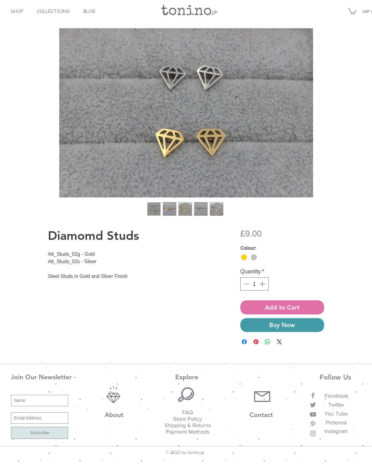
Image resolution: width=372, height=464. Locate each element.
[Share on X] (279, 341)
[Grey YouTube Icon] (313, 414)
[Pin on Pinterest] (256, 341)
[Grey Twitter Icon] (313, 405)
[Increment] (263, 284)
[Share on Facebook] (244, 341)
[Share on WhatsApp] (267, 341)
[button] (16, 11)
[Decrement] (246, 284)
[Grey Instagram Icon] (313, 433)
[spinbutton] (254, 284)
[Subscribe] (39, 433)
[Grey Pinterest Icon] (313, 424)
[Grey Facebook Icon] (313, 395)
